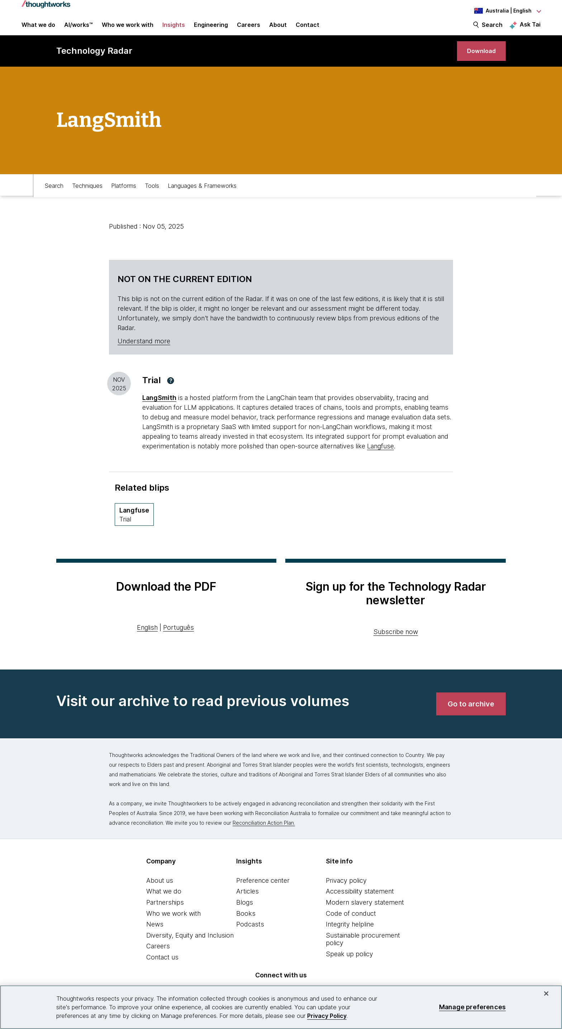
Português (178, 639)
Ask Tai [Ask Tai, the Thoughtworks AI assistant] (530, 29)
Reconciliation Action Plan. (264, 834)
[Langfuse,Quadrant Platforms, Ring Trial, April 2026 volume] (134, 526)
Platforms (123, 196)
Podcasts (250, 936)
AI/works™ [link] (78, 29)
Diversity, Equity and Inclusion (190, 947)
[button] (170, 392)
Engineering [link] (211, 29)
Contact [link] (307, 29)
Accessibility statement (360, 903)
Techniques (87, 196)
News (154, 936)
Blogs (244, 914)
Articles (247, 903)
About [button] (278, 29)
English (147, 639)
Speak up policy (349, 966)
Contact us (162, 969)
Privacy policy (346, 892)
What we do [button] (38, 29)
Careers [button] (248, 29)
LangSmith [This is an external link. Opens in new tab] (159, 409)
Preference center (263, 892)
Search (492, 29)
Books (246, 925)
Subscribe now (395, 643)
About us (159, 892)
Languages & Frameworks (202, 196)
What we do (163, 903)
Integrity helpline (350, 936)
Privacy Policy (327, 1015)
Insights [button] (173, 29)
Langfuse (380, 458)
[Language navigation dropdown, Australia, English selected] (501, 10)
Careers (158, 958)
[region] (281, 1007)
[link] (478, 60)
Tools (152, 196)
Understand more (144, 353)
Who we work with (173, 925)
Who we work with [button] (127, 29)
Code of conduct (351, 925)
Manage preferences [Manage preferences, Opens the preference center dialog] (472, 1007)
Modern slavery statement (365, 914)
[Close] (546, 993)
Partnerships (165, 914)
